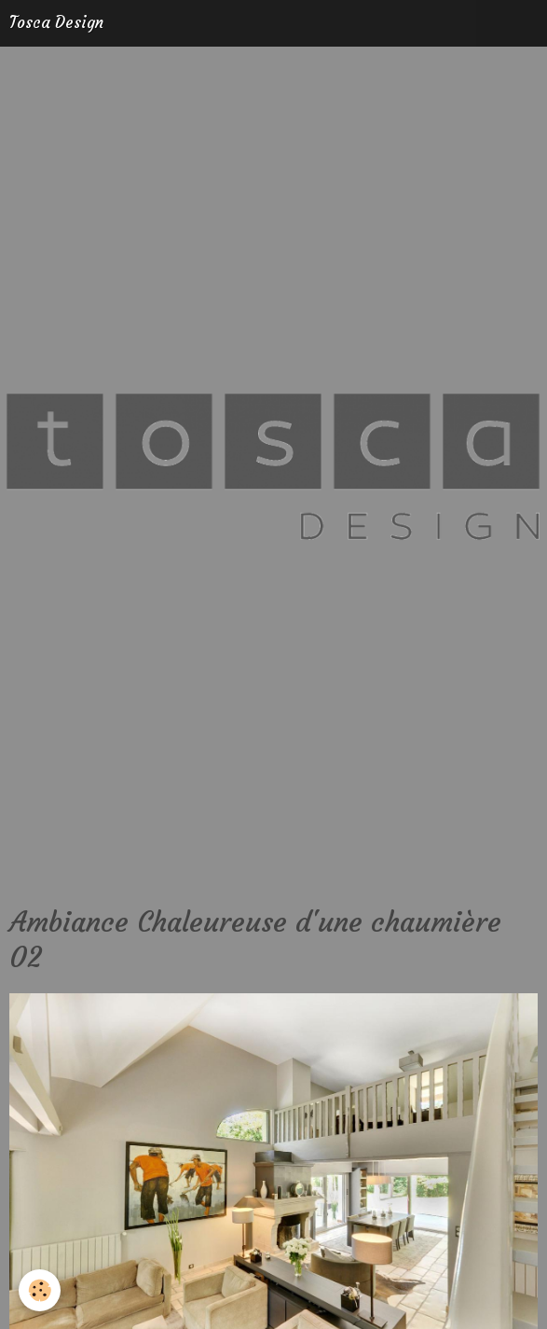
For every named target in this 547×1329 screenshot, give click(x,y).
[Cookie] (40, 1290)
